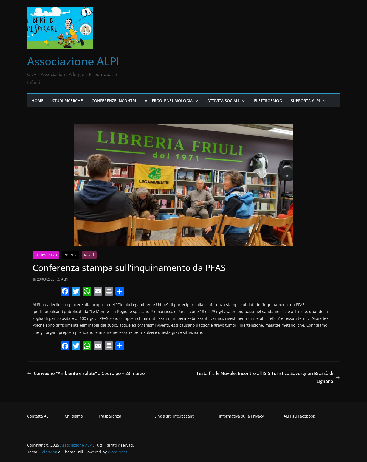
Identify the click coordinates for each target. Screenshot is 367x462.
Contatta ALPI (39, 416)
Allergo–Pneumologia (169, 100)
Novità (89, 255)
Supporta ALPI (305, 100)
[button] (196, 101)
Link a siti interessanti (174, 416)
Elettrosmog (268, 100)
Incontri (70, 255)
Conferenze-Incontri (114, 100)
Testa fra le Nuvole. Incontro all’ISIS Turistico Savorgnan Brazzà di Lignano (268, 377)
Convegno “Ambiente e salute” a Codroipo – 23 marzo (86, 373)
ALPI (64, 279)
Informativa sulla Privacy (241, 416)
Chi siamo (74, 416)
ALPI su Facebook (299, 416)
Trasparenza (109, 416)
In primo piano (46, 255)
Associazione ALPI (73, 61)
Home (37, 100)
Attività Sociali (223, 100)
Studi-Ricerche (67, 100)
